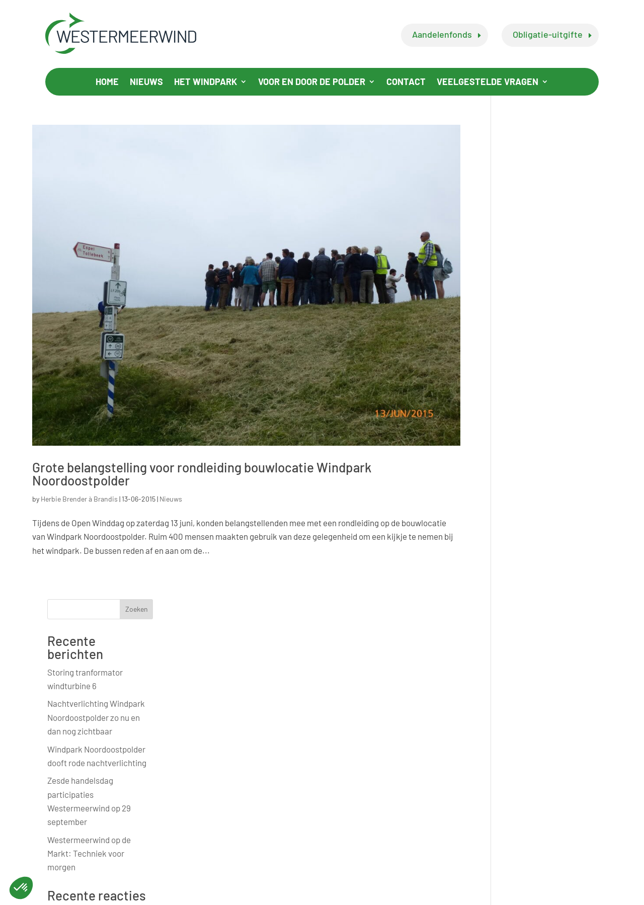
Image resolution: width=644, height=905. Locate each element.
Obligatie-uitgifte (548, 34)
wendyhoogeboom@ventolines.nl (495, 834)
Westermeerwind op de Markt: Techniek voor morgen (548, 378)
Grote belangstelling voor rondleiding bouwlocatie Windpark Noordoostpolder (201, 472)
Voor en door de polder (311, 82)
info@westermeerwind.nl (310, 798)
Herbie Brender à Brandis (79, 497)
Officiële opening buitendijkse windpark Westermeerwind (546, 567)
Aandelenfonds (442, 34)
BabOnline (583, 894)
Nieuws (146, 82)
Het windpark (205, 82)
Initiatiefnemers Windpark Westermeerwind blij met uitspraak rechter (553, 517)
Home (107, 82)
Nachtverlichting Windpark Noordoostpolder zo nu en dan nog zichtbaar (555, 243)
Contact (406, 82)
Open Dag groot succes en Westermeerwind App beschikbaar (553, 664)
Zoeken (595, 135)
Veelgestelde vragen (487, 82)
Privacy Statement (208, 894)
